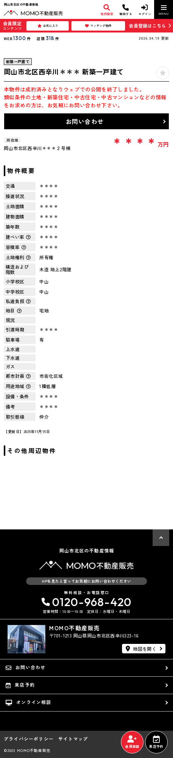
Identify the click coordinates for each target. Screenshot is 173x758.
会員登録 (132, 742)
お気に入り (47, 25)
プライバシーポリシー (29, 738)
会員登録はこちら (147, 25)
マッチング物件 (98, 25)
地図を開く (141, 648)
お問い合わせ (85, 121)
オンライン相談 (28, 702)
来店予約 (156, 742)
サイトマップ (73, 738)
